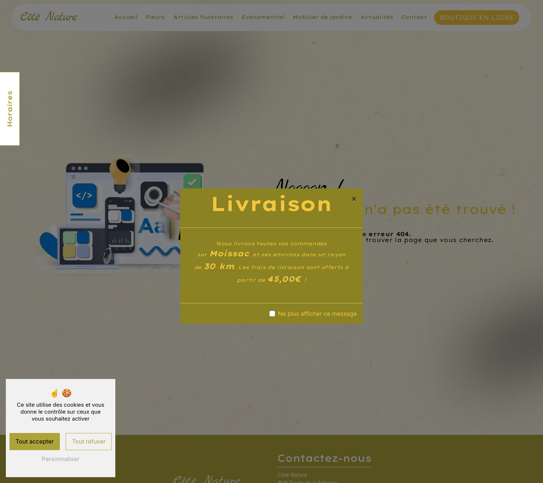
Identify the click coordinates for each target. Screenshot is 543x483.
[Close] (354, 198)
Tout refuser (88, 441)
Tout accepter (35, 441)
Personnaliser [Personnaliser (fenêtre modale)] (61, 459)
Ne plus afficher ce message (317, 313)
